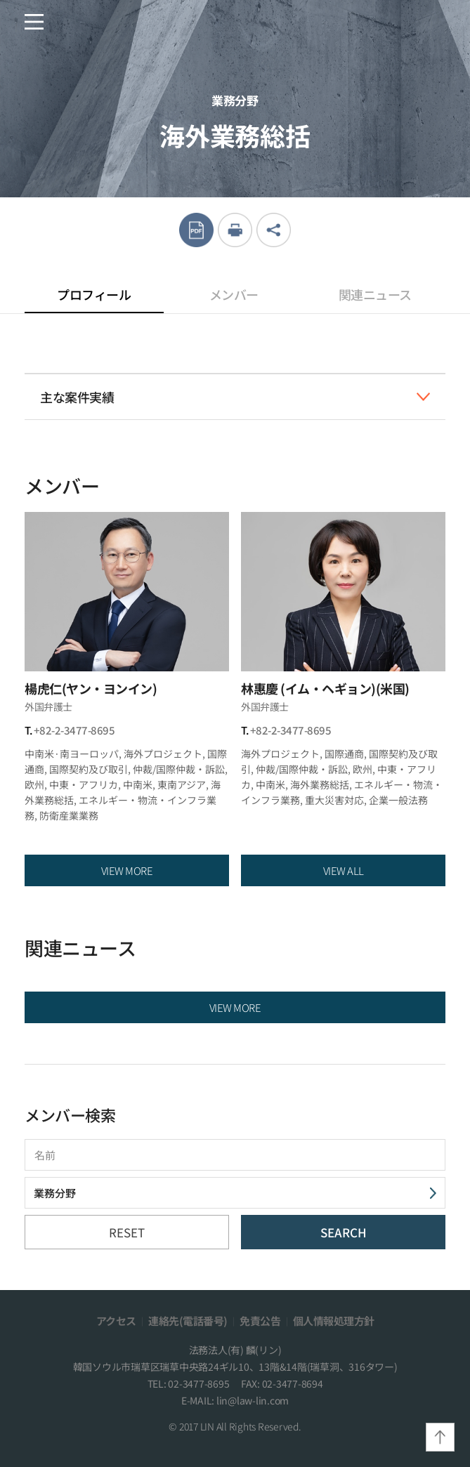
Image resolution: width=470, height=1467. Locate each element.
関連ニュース (375, 294)
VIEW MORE (127, 870)
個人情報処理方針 (333, 1320)
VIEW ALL (343, 870)
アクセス (116, 1320)
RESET (127, 1232)
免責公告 (260, 1320)
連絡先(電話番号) (188, 1320)
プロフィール (94, 299)
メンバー (234, 294)
